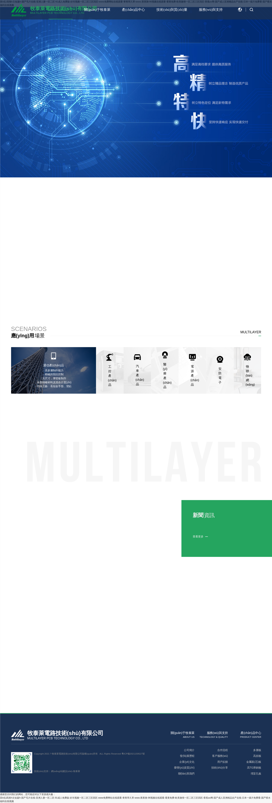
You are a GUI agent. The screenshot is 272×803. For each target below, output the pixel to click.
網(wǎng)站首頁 (61, 10)
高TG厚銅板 (254, 767)
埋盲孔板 (256, 773)
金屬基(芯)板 (253, 761)
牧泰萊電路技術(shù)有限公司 (65, 733)
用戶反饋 (222, 761)
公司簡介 (189, 750)
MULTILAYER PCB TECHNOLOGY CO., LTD (57, 738)
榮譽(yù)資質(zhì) (184, 767)
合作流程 (222, 750)
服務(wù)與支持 (211, 10)
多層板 (257, 750)
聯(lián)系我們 (186, 773)
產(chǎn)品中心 (133, 10)
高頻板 (257, 755)
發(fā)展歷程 (187, 755)
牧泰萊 (76, 771)
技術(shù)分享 (219, 767)
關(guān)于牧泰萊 (97, 10)
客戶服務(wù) (220, 755)
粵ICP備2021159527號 (133, 753)
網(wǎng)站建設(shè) (61, 771)
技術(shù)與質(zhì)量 (171, 10)
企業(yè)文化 (186, 761)
